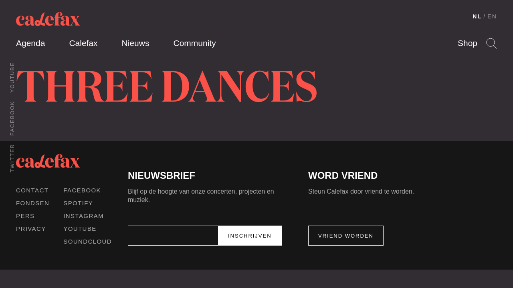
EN (492, 16)
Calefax (83, 43)
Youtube (12, 77)
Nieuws (135, 43)
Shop (467, 43)
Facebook (12, 118)
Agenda (30, 43)
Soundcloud (87, 241)
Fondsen (32, 203)
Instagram (83, 215)
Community (194, 43)
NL (477, 16)
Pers (25, 215)
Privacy (31, 228)
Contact (32, 190)
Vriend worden (346, 236)
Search (491, 43)
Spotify (78, 203)
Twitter (12, 158)
